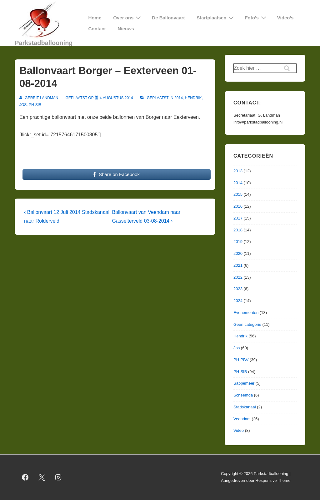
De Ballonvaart (168, 17)
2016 (237, 206)
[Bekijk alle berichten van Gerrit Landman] (39, 98)
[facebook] (25, 477)
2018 (237, 230)
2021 (237, 265)
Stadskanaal (244, 407)
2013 (237, 171)
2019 (237, 241)
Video (238, 430)
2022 (237, 277)
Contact (97, 28)
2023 (237, 288)
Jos (23, 105)
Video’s (285, 17)
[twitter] (42, 477)
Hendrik (193, 98)
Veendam (242, 419)
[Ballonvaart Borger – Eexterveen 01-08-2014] (116, 98)
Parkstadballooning (44, 42)
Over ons (127, 17)
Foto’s (256, 17)
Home (95, 17)
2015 (237, 194)
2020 (237, 253)
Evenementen (245, 312)
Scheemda (243, 395)
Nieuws (126, 28)
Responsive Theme (273, 480)
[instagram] (58, 477)
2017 (237, 218)
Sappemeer (243, 383)
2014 (178, 98)
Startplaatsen (216, 17)
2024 (237, 300)
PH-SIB (35, 105)
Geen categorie (247, 324)
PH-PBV (240, 359)
